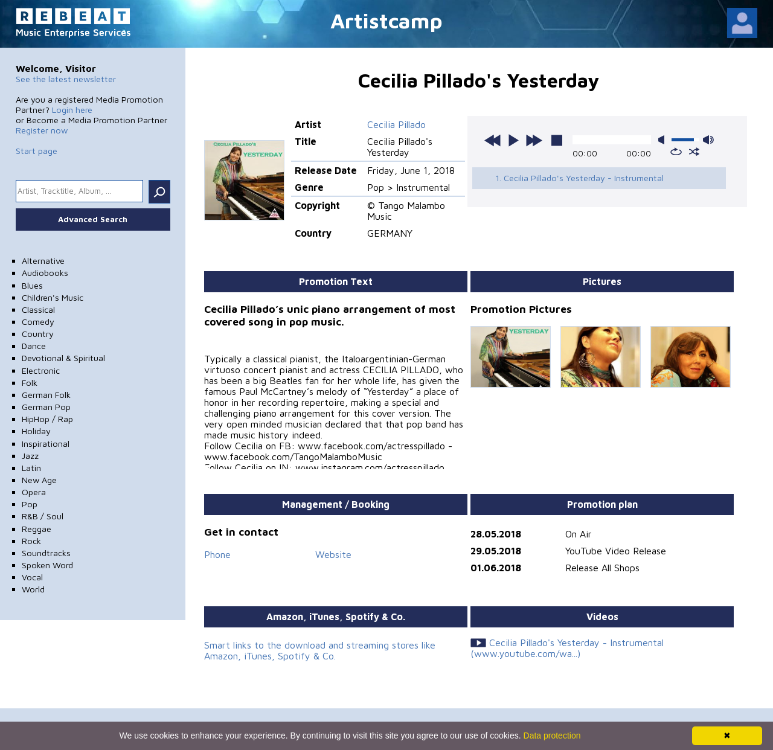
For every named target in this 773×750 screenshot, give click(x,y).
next (533, 140)
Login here (72, 109)
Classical (38, 309)
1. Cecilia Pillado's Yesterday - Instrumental (579, 178)
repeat (676, 151)
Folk (29, 382)
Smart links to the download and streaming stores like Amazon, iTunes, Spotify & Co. (319, 650)
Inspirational (45, 443)
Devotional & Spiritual (63, 358)
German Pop (46, 407)
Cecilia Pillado (396, 124)
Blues (32, 285)
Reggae (36, 529)
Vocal (32, 577)
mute (663, 139)
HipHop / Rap (47, 419)
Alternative (43, 260)
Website (333, 554)
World (33, 589)
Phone (217, 554)
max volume (708, 139)
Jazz (30, 455)
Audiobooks (45, 273)
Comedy (38, 321)
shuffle (694, 151)
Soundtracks (46, 553)
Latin (31, 468)
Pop (29, 504)
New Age (39, 480)
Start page (36, 151)
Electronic (41, 370)
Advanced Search (92, 219)
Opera (34, 492)
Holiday (36, 431)
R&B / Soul (42, 516)
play (513, 140)
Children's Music (52, 297)
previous (492, 140)
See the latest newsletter (66, 79)
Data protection (552, 735)
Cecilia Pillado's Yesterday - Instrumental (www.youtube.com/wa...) (567, 648)
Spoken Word (47, 565)
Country (38, 334)
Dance (34, 346)
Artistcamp (386, 20)
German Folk (46, 394)
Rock (31, 541)
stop (556, 140)
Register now (42, 130)
